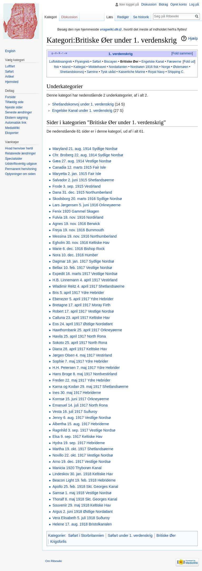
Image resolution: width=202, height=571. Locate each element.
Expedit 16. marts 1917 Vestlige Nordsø (84, 274)
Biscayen (110, 61)
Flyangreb (82, 61)
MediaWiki (12, 128)
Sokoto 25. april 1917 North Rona (79, 342)
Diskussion (148, 4)
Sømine (92, 72)
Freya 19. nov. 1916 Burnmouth (78, 230)
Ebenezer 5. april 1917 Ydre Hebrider (82, 299)
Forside (10, 97)
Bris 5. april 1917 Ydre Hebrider (78, 292)
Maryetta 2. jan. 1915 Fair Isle (76, 174)
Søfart (96, 61)
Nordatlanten (118, 67)
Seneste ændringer (18, 112)
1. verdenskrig (120, 54)
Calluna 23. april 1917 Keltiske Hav (81, 317)
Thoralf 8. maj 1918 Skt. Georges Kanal (84, 499)
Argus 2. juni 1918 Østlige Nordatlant (82, 511)
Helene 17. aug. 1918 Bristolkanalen (82, 524)
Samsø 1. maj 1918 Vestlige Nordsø (81, 493)
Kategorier (56, 535)
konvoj (79, 72)
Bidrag (163, 4)
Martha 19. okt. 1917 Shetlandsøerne (82, 449)
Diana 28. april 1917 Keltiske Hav (79, 349)
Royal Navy (156, 72)
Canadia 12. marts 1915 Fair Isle (79, 167)
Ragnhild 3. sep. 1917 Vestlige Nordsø (83, 430)
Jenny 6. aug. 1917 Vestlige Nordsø (81, 417)
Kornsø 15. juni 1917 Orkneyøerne (80, 399)
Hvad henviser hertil (19, 148)
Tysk (104, 72)
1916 (149, 67)
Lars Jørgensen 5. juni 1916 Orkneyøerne (86, 205)
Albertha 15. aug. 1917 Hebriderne (80, 424)
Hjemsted (11, 82)
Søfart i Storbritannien (86, 535)
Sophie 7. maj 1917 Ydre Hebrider (80, 361)
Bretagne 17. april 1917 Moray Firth (81, 305)
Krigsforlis (58, 541)
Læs (110, 17)
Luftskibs (55, 61)
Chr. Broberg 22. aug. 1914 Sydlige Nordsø (87, 155)
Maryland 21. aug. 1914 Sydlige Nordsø (84, 149)
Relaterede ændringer (20, 153)
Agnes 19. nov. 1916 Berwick (76, 224)
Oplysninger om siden (20, 174)
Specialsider (13, 159)
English (10, 51)
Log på (194, 4)
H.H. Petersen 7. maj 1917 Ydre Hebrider (86, 367)
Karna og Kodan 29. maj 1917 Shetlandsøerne (90, 386)
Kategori (50, 17)
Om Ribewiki (53, 561)
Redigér (123, 17)
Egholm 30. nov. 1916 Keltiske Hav (80, 243)
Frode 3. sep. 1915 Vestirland (76, 186)
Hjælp (193, 38)
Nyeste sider (14, 107)
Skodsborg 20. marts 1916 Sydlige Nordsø (87, 199)
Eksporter (11, 133)
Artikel (9, 76)
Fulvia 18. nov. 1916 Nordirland (77, 217)
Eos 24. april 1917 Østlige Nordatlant (82, 324)
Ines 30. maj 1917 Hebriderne (76, 392)
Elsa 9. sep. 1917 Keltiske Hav (77, 436)
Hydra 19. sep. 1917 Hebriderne (78, 443)
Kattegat (79, 67)
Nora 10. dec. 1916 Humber (75, 255)
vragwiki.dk (109, 29)
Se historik (141, 17)
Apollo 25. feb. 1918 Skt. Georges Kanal (85, 486)
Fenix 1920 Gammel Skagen (75, 211)
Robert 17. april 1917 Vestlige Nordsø (83, 311)
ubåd (111, 72)
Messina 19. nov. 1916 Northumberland (84, 236)
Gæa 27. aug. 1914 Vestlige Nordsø (81, 161)
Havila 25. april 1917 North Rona (79, 336)
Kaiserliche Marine (131, 72)
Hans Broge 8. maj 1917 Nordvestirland (84, 374)
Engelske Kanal (153, 61)
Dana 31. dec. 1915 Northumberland (82, 192)
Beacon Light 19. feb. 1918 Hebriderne (84, 480)
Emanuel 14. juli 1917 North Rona (80, 405)
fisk (56, 67)
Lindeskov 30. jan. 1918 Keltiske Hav (82, 474)
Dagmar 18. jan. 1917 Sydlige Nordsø (83, 261)
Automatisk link (15, 122)
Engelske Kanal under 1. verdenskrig (82, 110)
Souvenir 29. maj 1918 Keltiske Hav (81, 505)
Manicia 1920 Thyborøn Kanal (77, 468)
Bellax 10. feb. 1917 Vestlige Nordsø (82, 268)
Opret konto (178, 4)
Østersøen (180, 67)
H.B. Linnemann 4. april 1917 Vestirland (84, 280)
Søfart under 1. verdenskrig (130, 535)
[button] (182, 53)
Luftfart (10, 66)
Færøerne (174, 61)
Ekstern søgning (16, 117)
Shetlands (67, 72)
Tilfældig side (14, 102)
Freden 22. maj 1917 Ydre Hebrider (81, 380)
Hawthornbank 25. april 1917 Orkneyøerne (87, 330)
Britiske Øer (129, 61)
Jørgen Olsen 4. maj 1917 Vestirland (82, 355)
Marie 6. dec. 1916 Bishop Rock (78, 249)
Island (66, 67)
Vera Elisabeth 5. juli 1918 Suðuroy (81, 518)
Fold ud (189, 61)
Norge (165, 67)
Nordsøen (137, 67)
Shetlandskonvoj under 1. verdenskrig (83, 104)
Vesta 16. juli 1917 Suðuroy (74, 411)
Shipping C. (176, 72)
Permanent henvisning (20, 169)
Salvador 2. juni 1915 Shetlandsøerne (83, 180)
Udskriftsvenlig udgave (21, 164)
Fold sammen (182, 53)
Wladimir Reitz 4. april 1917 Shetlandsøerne (88, 286)
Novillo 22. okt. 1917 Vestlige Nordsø (82, 455)
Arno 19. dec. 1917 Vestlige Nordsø (81, 461)
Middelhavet (97, 67)
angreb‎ (67, 61)
